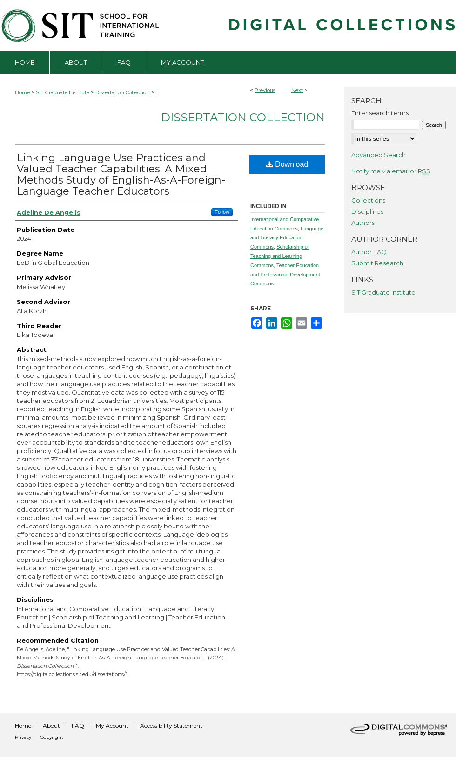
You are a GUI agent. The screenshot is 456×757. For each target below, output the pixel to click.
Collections (368, 200)
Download (287, 164)
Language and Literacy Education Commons (286, 238)
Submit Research (377, 263)
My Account (112, 725)
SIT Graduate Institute (62, 92)
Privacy (23, 737)
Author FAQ (369, 252)
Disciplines (367, 211)
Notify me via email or (390, 171)
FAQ (78, 725)
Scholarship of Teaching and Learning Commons (279, 256)
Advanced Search (378, 154)
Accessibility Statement (171, 725)
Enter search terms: (380, 113)
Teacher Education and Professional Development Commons (285, 275)
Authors (363, 222)
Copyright (51, 737)
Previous (265, 90)
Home (22, 92)
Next (297, 90)
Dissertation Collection (122, 92)
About (51, 725)
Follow (222, 212)
